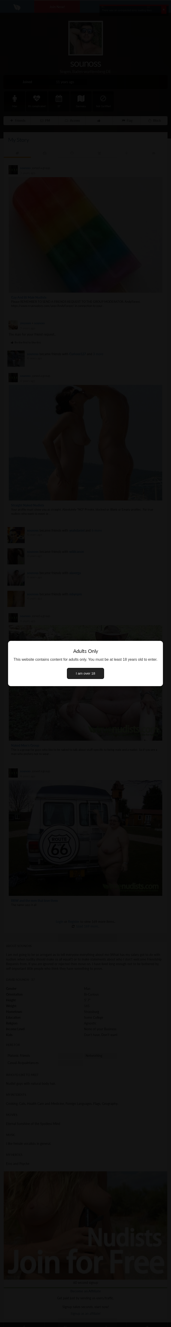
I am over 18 (85, 673)
